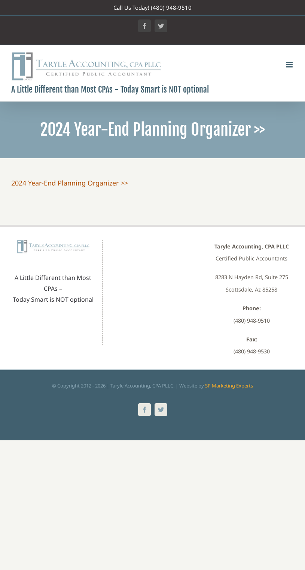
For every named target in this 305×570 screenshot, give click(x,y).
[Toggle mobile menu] (290, 65)
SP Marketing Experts (229, 385)
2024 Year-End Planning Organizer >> (69, 182)
